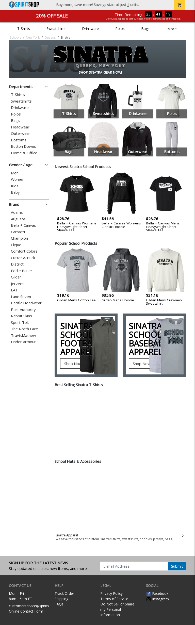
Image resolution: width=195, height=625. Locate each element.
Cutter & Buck (23, 258)
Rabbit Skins (21, 316)
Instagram (157, 599)
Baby (15, 192)
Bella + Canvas (23, 225)
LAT (14, 290)
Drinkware (90, 28)
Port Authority (23, 309)
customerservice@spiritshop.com (36, 605)
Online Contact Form (26, 611)
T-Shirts (23, 28)
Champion (19, 238)
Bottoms (18, 140)
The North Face (24, 329)
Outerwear (20, 133)
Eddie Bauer (21, 271)
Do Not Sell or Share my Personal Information (117, 609)
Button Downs (23, 146)
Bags (145, 28)
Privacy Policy (111, 593)
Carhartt (18, 232)
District (17, 264)
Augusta (18, 219)
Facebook (157, 593)
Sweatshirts (56, 28)
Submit (177, 566)
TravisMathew (23, 335)
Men (15, 173)
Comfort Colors (24, 251)
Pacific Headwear (26, 303)
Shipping (61, 598)
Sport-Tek (20, 322)
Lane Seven (21, 296)
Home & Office (24, 153)
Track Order (64, 593)
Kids (15, 186)
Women (17, 179)
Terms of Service (114, 598)
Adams (17, 212)
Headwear (20, 127)
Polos (120, 28)
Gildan (16, 277)
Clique (16, 245)
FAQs (59, 604)
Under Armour (23, 342)
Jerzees (17, 284)
